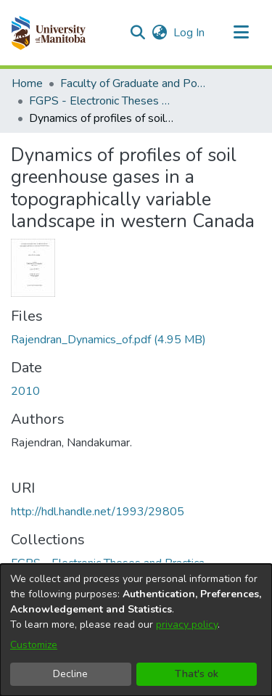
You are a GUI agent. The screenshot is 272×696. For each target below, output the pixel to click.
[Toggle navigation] (241, 32)
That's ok (196, 674)
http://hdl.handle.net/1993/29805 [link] (97, 512)
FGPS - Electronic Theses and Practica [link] (101, 101)
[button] (48, 33)
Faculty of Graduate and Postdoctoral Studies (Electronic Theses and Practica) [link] (132, 83)
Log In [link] (189, 33)
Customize (33, 645)
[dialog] (136, 630)
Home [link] (27, 83)
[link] (108, 340)
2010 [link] (25, 391)
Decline (70, 674)
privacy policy (187, 624)
